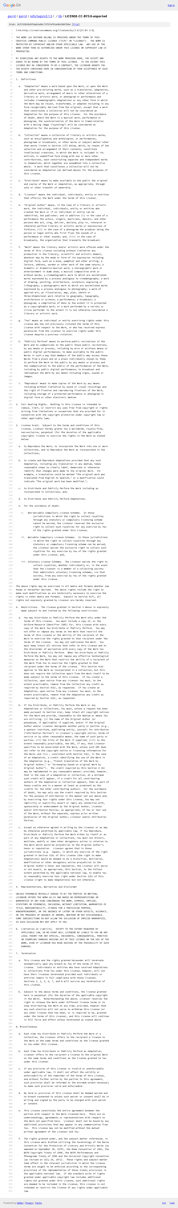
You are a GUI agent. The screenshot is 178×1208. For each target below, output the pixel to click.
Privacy (29, 1203)
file (75, 24)
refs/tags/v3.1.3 (41, 16)
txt (164, 1202)
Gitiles (20, 1203)
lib (60, 16)
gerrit (12, 16)
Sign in (171, 5)
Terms (38, 1203)
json (172, 1202)
